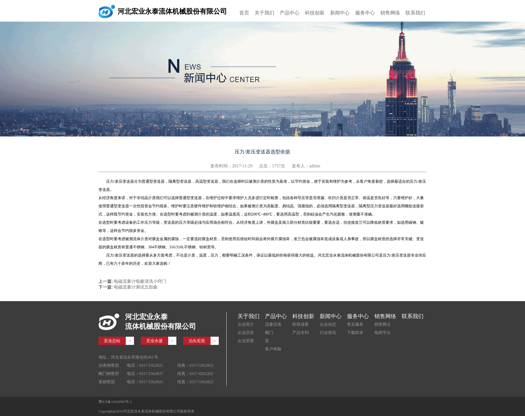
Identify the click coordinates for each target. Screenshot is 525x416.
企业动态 (328, 324)
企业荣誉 (246, 341)
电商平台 (382, 332)
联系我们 (415, 13)
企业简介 (246, 324)
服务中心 (365, 13)
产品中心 (289, 13)
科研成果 (300, 324)
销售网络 (390, 13)
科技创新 (315, 13)
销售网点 (382, 324)
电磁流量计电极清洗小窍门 (140, 281)
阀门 (269, 332)
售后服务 (355, 324)
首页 (244, 13)
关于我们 (264, 13)
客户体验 (273, 349)
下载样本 (355, 332)
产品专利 (300, 332)
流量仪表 (273, 324)
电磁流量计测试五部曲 (136, 287)
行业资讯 (328, 332)
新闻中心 (340, 13)
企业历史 (246, 332)
